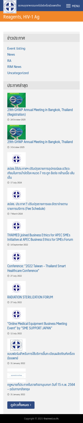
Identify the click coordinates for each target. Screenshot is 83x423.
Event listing (16, 48)
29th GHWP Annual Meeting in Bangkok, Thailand (40, 142)
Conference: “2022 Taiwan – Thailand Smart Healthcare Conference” (36, 268)
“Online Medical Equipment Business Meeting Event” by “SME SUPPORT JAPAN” (37, 325)
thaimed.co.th (51, 418)
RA (9, 60)
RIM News (14, 66)
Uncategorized (18, 73)
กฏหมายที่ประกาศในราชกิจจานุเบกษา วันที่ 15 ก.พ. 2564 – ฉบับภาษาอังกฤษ (41, 386)
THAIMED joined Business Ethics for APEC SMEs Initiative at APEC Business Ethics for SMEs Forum (40, 237)
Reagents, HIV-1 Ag (21, 16)
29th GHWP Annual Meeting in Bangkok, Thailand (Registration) (40, 112)
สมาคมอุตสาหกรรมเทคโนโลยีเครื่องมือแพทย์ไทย (39, 5)
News (11, 54)
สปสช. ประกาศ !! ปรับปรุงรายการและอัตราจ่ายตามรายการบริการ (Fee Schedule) (37, 206)
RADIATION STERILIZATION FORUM (30, 297)
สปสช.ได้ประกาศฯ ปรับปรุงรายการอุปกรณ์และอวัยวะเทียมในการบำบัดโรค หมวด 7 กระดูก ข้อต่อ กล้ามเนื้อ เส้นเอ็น (40, 172)
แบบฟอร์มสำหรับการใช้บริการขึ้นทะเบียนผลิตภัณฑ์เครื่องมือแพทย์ (41, 355)
